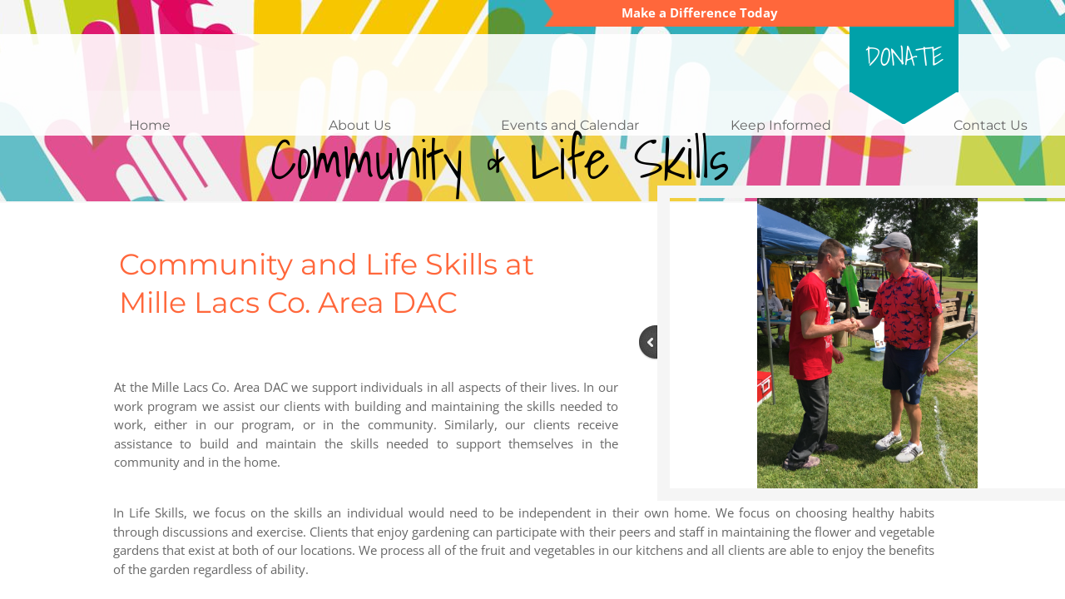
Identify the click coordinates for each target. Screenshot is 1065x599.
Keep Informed (781, 125)
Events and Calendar (570, 125)
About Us (360, 125)
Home (150, 125)
